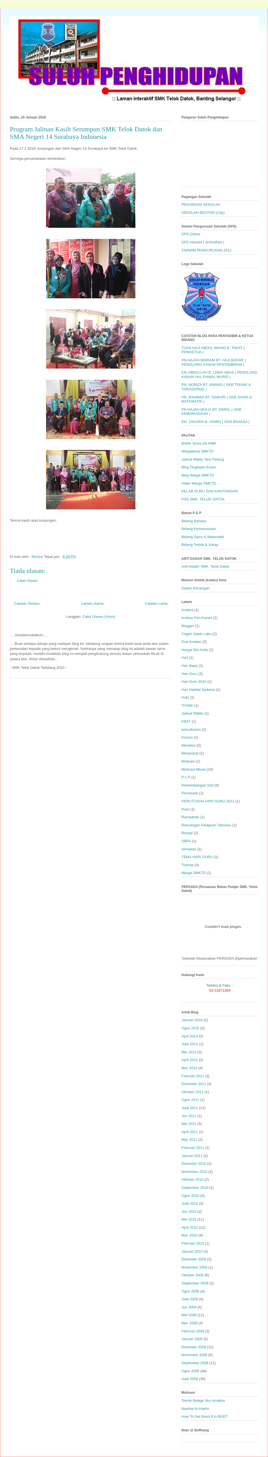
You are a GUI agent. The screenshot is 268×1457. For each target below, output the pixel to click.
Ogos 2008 (190, 1371)
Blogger (187, 626)
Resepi (187, 833)
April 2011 (189, 1132)
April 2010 (189, 1227)
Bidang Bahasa (193, 521)
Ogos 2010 (190, 1196)
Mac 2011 (189, 1139)
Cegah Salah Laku (196, 634)
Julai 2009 (189, 1299)
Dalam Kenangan (195, 588)
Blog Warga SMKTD (197, 475)
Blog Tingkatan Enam (198, 467)
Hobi (185, 697)
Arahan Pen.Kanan (196, 618)
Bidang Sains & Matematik (202, 537)
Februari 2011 (192, 1148)
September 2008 (194, 1363)
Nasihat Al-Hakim (195, 1409)
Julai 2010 (189, 1203)
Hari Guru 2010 (193, 681)
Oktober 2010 (192, 1179)
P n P (185, 777)
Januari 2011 (191, 1156)
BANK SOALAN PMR (198, 443)
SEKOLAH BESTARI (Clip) (202, 212)
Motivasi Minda (193, 769)
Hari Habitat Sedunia (198, 690)
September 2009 (194, 1283)
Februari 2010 (192, 1243)
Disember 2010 (193, 1163)
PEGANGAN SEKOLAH (200, 204)
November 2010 (194, 1172)
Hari (184, 657)
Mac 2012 (189, 1068)
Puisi (185, 809)
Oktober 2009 (192, 1275)
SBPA (186, 841)
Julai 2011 (189, 1108)
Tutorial (187, 865)
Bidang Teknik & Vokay (199, 545)
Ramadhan (190, 817)
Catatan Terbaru (27, 603)
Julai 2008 (189, 1379)
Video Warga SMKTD (198, 483)
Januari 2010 (191, 1251)
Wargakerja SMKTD (197, 451)
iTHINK (187, 705)
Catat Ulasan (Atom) (98, 616)
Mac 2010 (189, 1235)
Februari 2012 (192, 1076)
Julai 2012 (189, 1044)
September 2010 (194, 1187)
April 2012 (189, 1060)
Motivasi (188, 761)
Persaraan (189, 793)
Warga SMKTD (193, 873)
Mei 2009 (188, 1315)
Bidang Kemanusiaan (198, 529)
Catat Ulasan (27, 581)
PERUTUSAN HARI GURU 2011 (207, 801)
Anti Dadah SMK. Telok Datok (205, 566)
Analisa (187, 610)
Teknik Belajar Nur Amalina (203, 1400)
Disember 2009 (193, 1259)
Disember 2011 (193, 1084)
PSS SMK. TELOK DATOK (203, 499)
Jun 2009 (189, 1307)
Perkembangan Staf (197, 785)
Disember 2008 (193, 1347)
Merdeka (188, 745)
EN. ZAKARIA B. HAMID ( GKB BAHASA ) (215, 422)
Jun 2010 (189, 1211)
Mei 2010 (188, 1219)
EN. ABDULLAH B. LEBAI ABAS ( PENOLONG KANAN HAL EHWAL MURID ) (219, 374)
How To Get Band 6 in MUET (204, 1416)
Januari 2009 (191, 1339)
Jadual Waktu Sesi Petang (202, 459)
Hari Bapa (189, 666)
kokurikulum (191, 729)
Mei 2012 (188, 1052)
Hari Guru (189, 674)
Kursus (187, 737)
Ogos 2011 (190, 1100)
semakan (188, 849)
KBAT (186, 721)
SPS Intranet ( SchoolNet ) (202, 242)
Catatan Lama (156, 603)
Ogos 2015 (190, 1028)
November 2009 (194, 1267)
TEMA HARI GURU (197, 857)
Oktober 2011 (192, 1092)
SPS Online (190, 234)
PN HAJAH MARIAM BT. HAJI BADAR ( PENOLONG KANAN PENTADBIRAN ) (213, 362)
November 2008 (194, 1355)
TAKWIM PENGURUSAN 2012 (206, 250)
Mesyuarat (189, 753)
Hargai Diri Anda (194, 650)
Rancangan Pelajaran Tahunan (206, 825)
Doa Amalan (191, 642)
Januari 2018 (191, 1020)
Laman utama (92, 603)
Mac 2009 (189, 1323)
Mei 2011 (188, 1124)
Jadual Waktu (192, 713)
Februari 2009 (192, 1331)
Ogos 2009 (190, 1291)
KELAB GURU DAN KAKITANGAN (209, 491)
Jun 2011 (189, 1116)
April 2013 (189, 1036)
